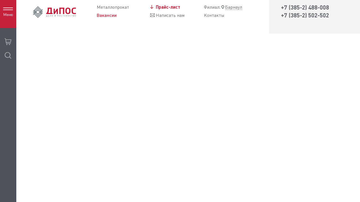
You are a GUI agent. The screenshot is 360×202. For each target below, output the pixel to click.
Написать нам (170, 15)
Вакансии (107, 15)
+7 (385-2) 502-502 (305, 15)
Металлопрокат (113, 7)
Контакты (214, 15)
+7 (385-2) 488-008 (305, 7)
